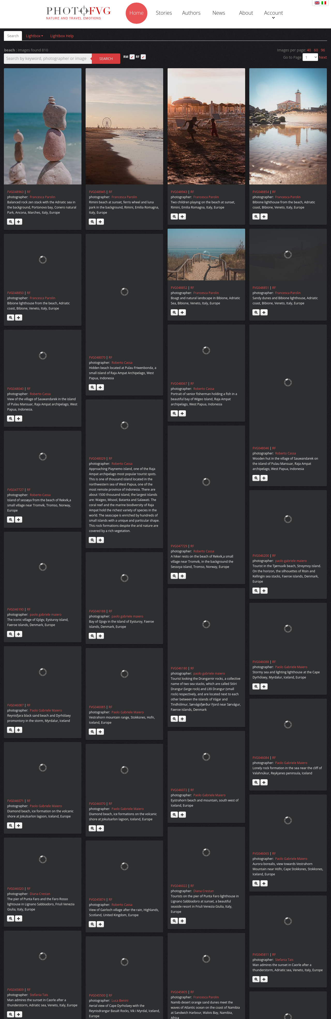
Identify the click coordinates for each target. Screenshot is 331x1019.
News (218, 12)
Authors (191, 12)
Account (273, 14)
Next (323, 57)
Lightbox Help (62, 35)
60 (316, 50)
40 (309, 50)
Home (137, 12)
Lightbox (34, 35)
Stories (164, 12)
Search (13, 35)
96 (323, 50)
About (246, 12)
